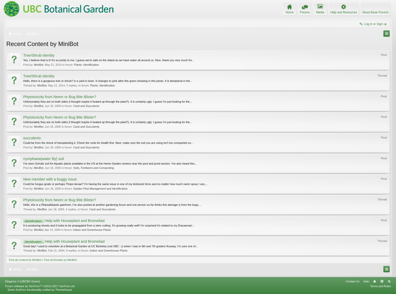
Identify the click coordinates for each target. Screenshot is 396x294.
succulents (32, 138)
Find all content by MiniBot (25, 259)
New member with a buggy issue (50, 179)
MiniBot (38, 64)
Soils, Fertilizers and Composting (93, 167)
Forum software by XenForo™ (40, 286)
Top (382, 281)
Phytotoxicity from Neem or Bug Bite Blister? (59, 97)
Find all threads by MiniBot (60, 259)
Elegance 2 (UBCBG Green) (22, 281)
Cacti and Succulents (86, 105)
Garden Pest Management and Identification (100, 188)
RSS (389, 281)
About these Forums (375, 12)
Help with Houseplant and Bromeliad (64, 221)
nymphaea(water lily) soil (43, 159)
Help (366, 281)
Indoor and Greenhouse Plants (92, 229)
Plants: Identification (86, 64)
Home (374, 281)
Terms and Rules (380, 286)
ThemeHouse (63, 289)
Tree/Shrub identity (38, 55)
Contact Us (352, 281)
